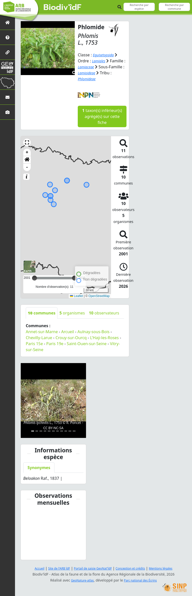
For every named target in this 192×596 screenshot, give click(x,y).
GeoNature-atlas (79, 580)
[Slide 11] (74, 431)
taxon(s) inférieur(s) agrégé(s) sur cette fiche (102, 116)
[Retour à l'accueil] (7, 22)
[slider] (74, 277)
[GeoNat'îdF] (7, 67)
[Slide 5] (49, 431)
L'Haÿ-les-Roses (104, 337)
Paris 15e (34, 343)
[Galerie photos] (7, 112)
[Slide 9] (65, 431)
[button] (27, 142)
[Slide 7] (57, 431)
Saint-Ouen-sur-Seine (86, 343)
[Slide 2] (37, 431)
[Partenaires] (7, 52)
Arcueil (67, 331)
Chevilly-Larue (39, 337)
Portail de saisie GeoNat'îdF (91, 568)
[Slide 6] (53, 431)
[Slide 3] (41, 431)
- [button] (27, 167)
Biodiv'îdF (63, 7)
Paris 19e (55, 343)
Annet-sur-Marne (42, 331)
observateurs (104, 312)
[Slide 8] (61, 431)
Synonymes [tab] (39, 467)
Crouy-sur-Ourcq (71, 337)
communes (42, 312)
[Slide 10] (69, 431)
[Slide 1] (32, 431)
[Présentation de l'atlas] (7, 37)
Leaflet (76, 296)
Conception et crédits (134, 568)
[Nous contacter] (7, 97)
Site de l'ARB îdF (52, 568)
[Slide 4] (45, 431)
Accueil (29, 568)
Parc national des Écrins (142, 580)
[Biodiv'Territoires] (7, 82)
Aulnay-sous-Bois (94, 331)
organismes (72, 312)
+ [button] (27, 152)
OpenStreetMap (99, 296)
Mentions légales (170, 568)
